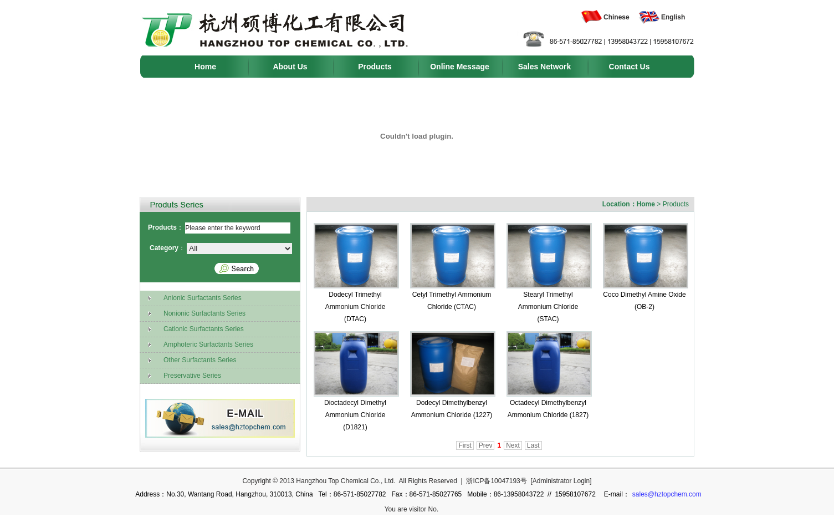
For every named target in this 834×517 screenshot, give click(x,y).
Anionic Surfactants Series (192, 298)
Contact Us (629, 66)
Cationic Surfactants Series (193, 329)
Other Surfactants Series (189, 360)
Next (513, 445)
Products (375, 66)
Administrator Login (561, 481)
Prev (486, 445)
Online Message (459, 66)
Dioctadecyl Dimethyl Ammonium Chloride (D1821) (355, 415)
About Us (290, 66)
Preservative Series (181, 376)
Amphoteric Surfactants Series (197, 345)
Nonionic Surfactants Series (193, 314)
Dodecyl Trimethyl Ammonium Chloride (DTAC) (355, 307)
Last (533, 445)
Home (205, 66)
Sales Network (544, 66)
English (673, 17)
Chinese (616, 17)
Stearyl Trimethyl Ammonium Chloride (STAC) (548, 307)
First (464, 445)
